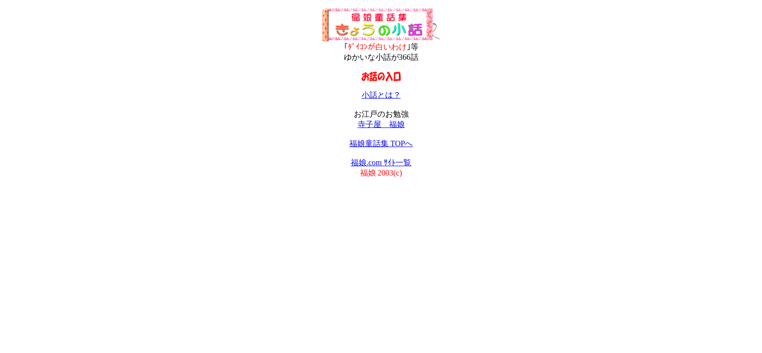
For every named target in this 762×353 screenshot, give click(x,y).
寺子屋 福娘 (381, 124)
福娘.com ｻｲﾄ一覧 (381, 162)
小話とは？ (381, 95)
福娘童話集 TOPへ (381, 143)
